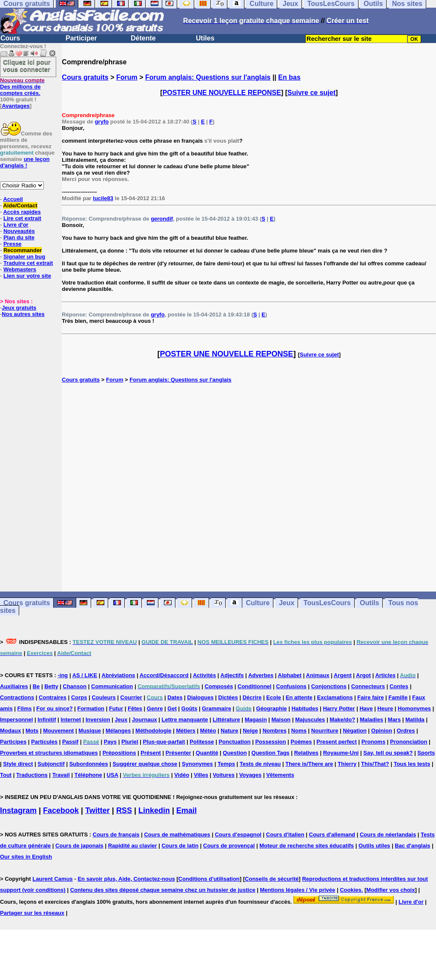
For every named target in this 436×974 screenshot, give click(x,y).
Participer (81, 38)
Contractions (17, 697)
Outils (369, 602)
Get (172, 708)
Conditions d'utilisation (209, 879)
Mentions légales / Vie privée (298, 890)
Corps (79, 697)
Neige (250, 730)
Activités (204, 675)
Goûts (189, 708)
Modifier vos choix (390, 890)
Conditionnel (254, 686)
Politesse (201, 741)
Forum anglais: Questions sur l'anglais (208, 77)
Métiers (185, 730)
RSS (124, 810)
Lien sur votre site (27, 276)
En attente (299, 697)
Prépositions (119, 753)
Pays (110, 741)
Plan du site (18, 237)
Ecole (273, 697)
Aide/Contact (20, 205)
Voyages (250, 775)
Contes (399, 686)
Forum (127, 77)
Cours (10, 38)
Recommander (22, 250)
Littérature (226, 719)
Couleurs (103, 697)
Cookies (350, 890)
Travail (61, 775)
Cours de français (116, 834)
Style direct (18, 764)
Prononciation (408, 741)
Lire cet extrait (22, 218)
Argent (343, 675)
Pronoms (373, 741)
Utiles (205, 38)
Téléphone (88, 775)
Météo (208, 730)
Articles (385, 675)
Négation (355, 730)
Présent (151, 753)
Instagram (18, 810)
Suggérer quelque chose (145, 764)
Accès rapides (21, 212)
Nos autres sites (23, 314)
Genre (155, 708)
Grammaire (216, 708)
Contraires (52, 697)
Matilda (415, 719)
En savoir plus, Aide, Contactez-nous (126, 879)
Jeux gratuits (19, 308)
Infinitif (46, 719)
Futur (116, 708)
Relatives (306, 753)
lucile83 (103, 198)
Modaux (10, 730)
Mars (394, 719)
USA (112, 775)
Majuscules (310, 719)
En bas (289, 77)
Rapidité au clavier (132, 845)
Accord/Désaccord (164, 675)
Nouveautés (19, 231)
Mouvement (58, 730)
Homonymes (414, 708)
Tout (5, 775)
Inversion (98, 719)
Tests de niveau (260, 764)
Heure (385, 708)
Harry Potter (339, 708)
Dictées (228, 697)
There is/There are (309, 764)
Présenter (178, 753)
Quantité (207, 753)
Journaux (144, 719)
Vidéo (181, 775)
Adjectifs (232, 675)
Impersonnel (16, 719)
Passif (70, 741)
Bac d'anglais (412, 845)
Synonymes (197, 764)
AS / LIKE (85, 675)
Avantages (15, 106)
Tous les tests (412, 764)
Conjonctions (329, 686)
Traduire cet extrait (28, 263)
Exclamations (335, 697)
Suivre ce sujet (311, 92)
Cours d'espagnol (238, 834)
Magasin (256, 719)
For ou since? (54, 708)
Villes (201, 775)
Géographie (271, 708)
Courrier (131, 697)
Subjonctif (51, 764)
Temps (226, 764)
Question (235, 753)
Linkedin (154, 810)
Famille (397, 697)
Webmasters (19, 269)
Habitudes (305, 708)
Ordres (406, 730)
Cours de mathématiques (177, 834)
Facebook (61, 810)
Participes (13, 741)
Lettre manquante (185, 719)
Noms (299, 730)
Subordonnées (88, 764)
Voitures (224, 775)
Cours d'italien (285, 834)
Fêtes (135, 708)
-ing (62, 675)
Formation (90, 708)
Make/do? (342, 719)
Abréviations (118, 675)
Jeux (286, 602)
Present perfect (336, 741)
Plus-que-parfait (164, 741)
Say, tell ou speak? (388, 753)
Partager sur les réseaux (32, 913)
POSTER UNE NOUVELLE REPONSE (222, 92)
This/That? (375, 764)
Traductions (32, 775)
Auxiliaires (14, 686)
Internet (70, 719)
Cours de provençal (229, 845)
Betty (51, 686)
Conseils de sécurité (271, 879)
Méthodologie (153, 730)
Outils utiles (374, 845)
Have (366, 708)
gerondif (162, 218)
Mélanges (118, 730)
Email (186, 810)
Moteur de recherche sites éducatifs (306, 845)
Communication (112, 686)
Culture (258, 602)
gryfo (102, 121)
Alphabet (290, 675)
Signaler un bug (24, 256)
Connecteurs (368, 686)
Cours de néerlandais (388, 834)
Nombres (275, 730)
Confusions (291, 686)
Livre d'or (16, 224)
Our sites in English (26, 856)
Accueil (13, 199)
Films (24, 708)
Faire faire (370, 697)
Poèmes (301, 741)
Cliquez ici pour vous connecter (27, 65)
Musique (89, 730)
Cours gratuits (85, 77)
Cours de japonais (79, 845)
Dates (174, 697)
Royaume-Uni (341, 753)
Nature (229, 730)
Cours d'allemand (332, 834)
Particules (44, 741)
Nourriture (324, 730)
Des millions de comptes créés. (22, 86)
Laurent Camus (52, 879)
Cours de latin (179, 845)
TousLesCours (327, 602)
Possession (270, 741)
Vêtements (280, 775)
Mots (32, 730)
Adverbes (260, 675)
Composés (219, 686)
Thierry (347, 764)
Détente (143, 38)
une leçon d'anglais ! (24, 162)
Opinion (381, 730)
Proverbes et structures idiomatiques (49, 753)
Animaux (318, 675)
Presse (12, 244)
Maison (281, 719)
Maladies (371, 719)
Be (36, 686)
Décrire (252, 697)
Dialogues (200, 697)
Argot (363, 675)
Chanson (75, 686)
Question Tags (271, 753)
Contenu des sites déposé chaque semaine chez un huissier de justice (162, 890)
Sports (426, 753)
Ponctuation (234, 741)
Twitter (97, 810)
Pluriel (129, 741)
